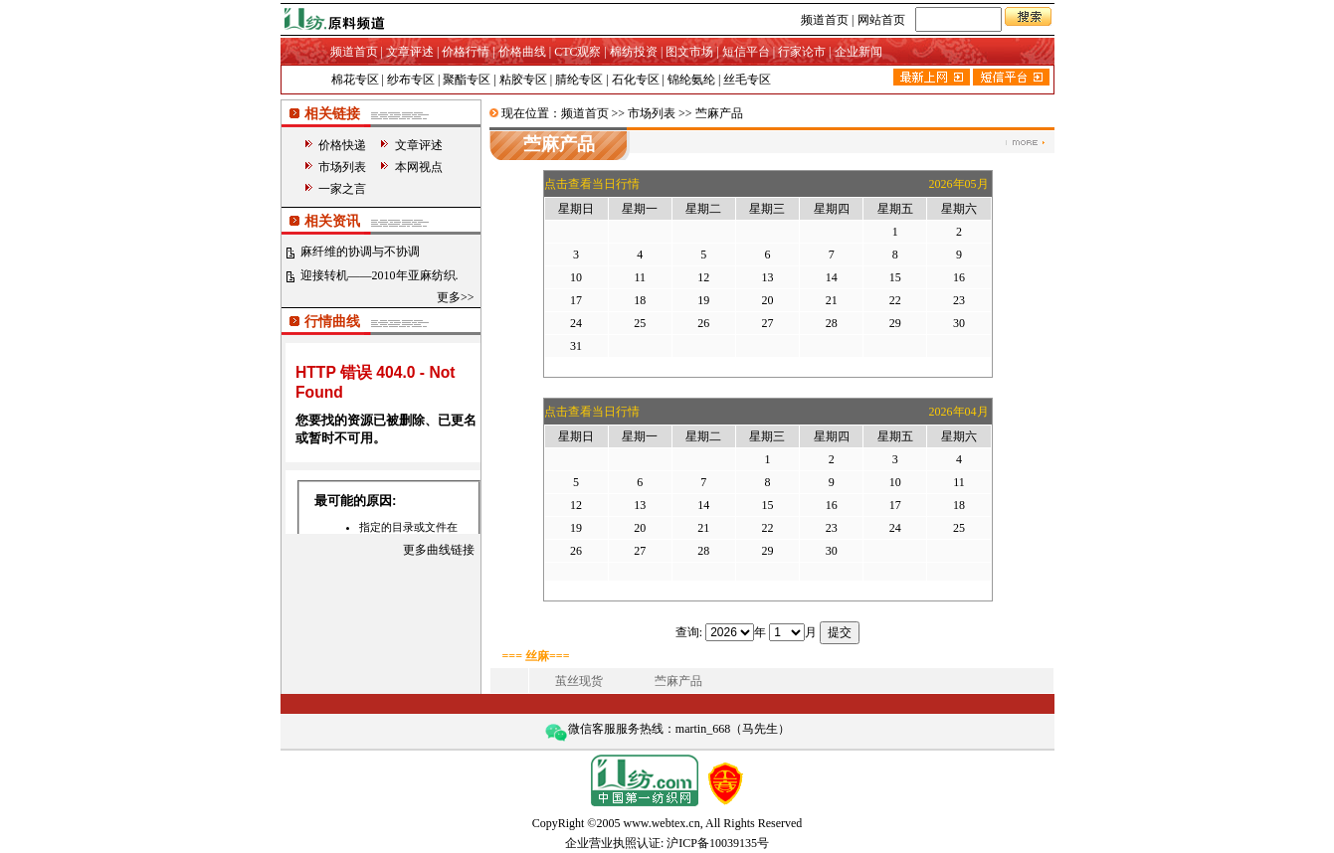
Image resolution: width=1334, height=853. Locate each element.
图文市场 (689, 52)
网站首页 (881, 20)
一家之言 (342, 189)
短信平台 (746, 52)
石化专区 (636, 79)
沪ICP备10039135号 (718, 843)
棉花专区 (355, 79)
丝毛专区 (747, 79)
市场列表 (342, 167)
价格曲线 (522, 52)
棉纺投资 (634, 52)
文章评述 (410, 52)
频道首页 (825, 20)
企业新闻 (858, 52)
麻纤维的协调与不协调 (360, 251)
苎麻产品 (678, 681)
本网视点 (419, 167)
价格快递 (342, 145)
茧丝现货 (579, 681)
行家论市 (802, 52)
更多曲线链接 (439, 550)
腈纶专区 (579, 79)
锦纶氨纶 (691, 79)
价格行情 (465, 52)
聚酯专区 (466, 79)
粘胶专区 (523, 79)
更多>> (456, 297)
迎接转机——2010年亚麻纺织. (379, 275)
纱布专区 (411, 79)
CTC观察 (577, 52)
